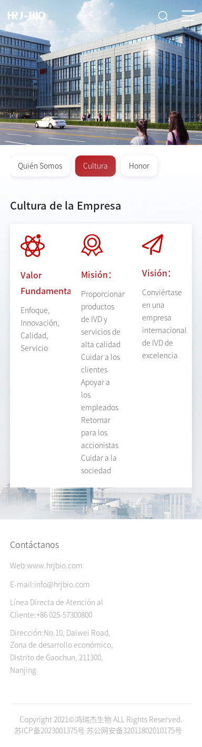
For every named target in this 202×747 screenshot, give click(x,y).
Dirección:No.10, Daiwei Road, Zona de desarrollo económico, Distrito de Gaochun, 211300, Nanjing (61, 651)
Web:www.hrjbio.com (46, 565)
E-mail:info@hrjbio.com (50, 584)
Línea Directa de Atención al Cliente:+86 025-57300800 (56, 609)
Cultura (95, 166)
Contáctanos (34, 545)
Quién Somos (40, 166)
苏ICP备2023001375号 (49, 730)
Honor (139, 166)
